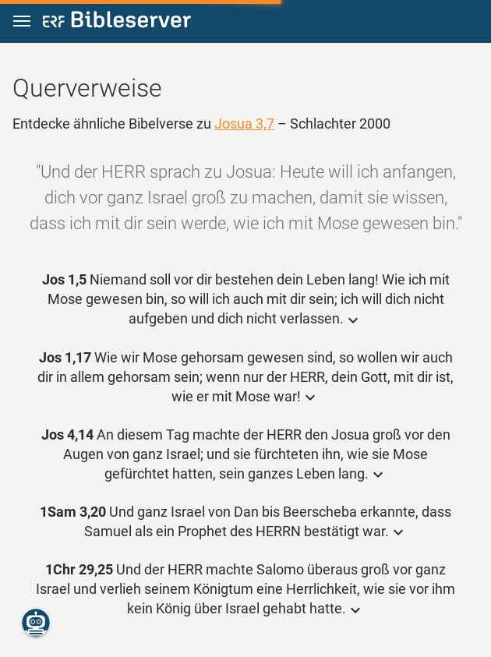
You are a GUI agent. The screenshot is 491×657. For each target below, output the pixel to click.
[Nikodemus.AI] (36, 623)
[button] (21, 21)
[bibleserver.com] (117, 22)
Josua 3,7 (244, 123)
